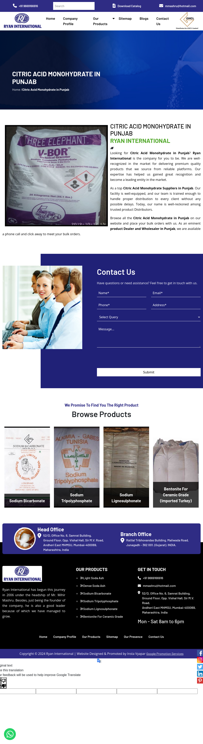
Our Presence (133, 636)
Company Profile (64, 636)
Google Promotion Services (165, 653)
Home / (17, 89)
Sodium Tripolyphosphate (99, 601)
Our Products (91, 636)
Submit (148, 372)
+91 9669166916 (25, 6)
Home (50, 18)
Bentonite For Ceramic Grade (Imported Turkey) (101, 619)
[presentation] (127, 360)
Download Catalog (127, 6)
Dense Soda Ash (92, 585)
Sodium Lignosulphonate (98, 609)
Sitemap (125, 18)
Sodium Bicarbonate (95, 593)
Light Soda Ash (92, 578)
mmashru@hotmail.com (177, 6)
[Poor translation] (4, 682)
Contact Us (156, 636)
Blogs (144, 18)
